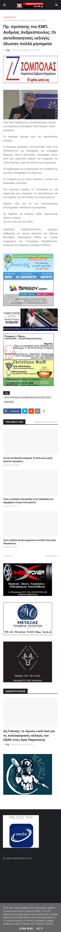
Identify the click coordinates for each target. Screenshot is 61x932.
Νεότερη (9, 556)
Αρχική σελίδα (9, 17)
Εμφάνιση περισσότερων (46, 422)
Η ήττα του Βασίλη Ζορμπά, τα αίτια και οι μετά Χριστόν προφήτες (27, 460)
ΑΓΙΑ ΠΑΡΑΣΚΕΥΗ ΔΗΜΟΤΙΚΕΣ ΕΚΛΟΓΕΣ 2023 (24, 20)
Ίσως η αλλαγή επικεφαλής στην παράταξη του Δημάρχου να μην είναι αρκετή (28, 501)
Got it (39, 928)
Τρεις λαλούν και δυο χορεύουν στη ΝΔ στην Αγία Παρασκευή (29, 542)
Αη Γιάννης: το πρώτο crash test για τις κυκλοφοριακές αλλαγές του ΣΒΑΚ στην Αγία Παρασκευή (29, 735)
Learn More (26, 928)
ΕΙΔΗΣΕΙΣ (9, 401)
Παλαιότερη (50, 556)
